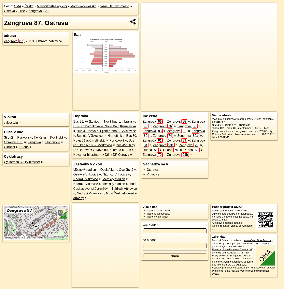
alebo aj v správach (157, 216)
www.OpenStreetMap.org (258, 240)
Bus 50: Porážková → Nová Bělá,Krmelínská (104, 126)
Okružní (9, 147)
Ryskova (23, 137)
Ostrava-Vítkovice (85, 174)
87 (47, 11)
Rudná (24, 147)
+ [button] (148, 9)
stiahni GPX (218, 128)
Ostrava (9, 11)
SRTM (249, 267)
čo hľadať (149, 240)
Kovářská (57, 137)
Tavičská (40, 137)
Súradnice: (218, 125)
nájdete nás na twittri (158, 210)
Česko (28, 6)
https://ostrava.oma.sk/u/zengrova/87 (256, 108)
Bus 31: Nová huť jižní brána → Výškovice (106, 131)
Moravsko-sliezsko (83, 6)
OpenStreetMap (204, 108)
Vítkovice (153, 174)
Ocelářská (107, 169)
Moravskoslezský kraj (52, 6)
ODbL (255, 243)
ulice (22, 11)
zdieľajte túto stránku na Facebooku (232, 213)
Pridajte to (217, 270)
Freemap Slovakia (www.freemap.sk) (232, 249)
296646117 (218, 122)
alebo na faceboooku (158, 213)
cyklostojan (12, 122)
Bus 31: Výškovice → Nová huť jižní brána (102, 121)
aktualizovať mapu (233, 118)
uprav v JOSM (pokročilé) (259, 118)
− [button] (148, 15)
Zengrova (35, 11)
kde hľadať (150, 225)
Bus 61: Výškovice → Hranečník (99, 135)
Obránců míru (13, 142)
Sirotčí (8, 137)
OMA (17, 6)
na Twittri (217, 216)
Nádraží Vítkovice (115, 174)
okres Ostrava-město (114, 6)
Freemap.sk (224, 108)
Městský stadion (84, 169)
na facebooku (239, 210)
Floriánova (52, 142)
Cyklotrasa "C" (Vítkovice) (22, 162)
